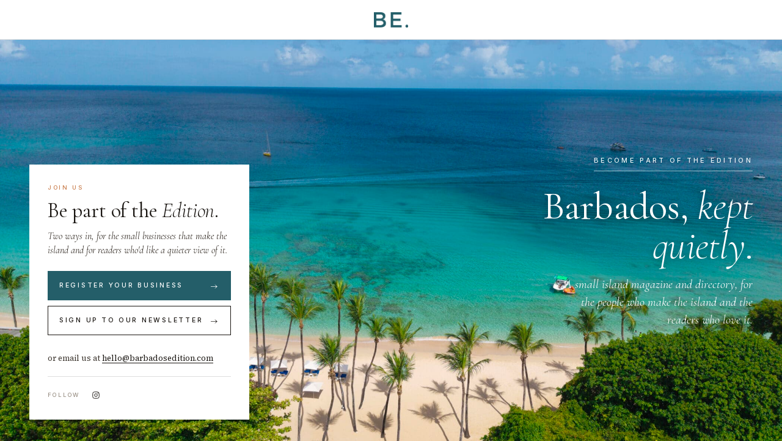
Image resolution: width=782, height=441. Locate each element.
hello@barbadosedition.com (157, 358)
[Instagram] (95, 395)
